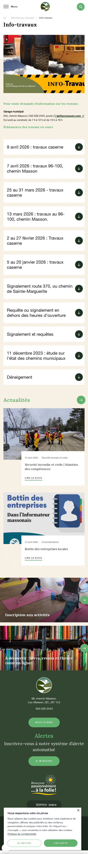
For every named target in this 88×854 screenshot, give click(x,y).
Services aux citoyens (23, 18)
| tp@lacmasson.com (69, 115)
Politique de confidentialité (22, 834)
